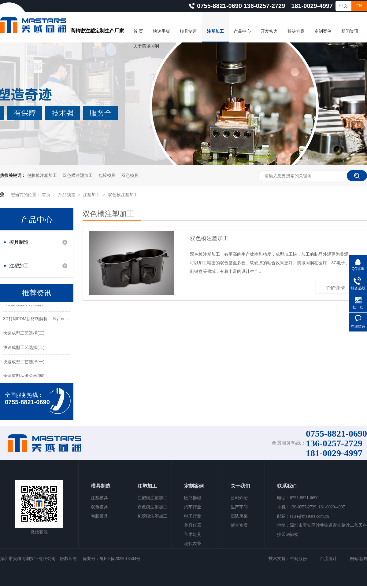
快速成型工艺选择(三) (23, 333)
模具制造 (188, 31)
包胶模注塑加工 (42, 175)
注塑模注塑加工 (152, 498)
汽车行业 (192, 507)
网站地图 (358, 558)
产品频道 (67, 194)
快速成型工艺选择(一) (23, 362)
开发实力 (269, 31)
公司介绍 (239, 498)
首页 (47, 194)
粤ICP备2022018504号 (120, 558)
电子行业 (192, 516)
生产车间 (239, 507)
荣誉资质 (239, 525)
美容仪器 (192, 525)
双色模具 (130, 175)
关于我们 (240, 486)
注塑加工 (215, 31)
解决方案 (296, 31)
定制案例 (323, 31)
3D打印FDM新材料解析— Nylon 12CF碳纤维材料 (50, 319)
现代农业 (192, 543)
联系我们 (287, 486)
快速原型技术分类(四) (23, 376)
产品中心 (242, 31)
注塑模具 (99, 498)
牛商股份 (298, 558)
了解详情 (335, 288)
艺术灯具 (192, 534)
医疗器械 (192, 498)
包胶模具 (107, 175)
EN (359, 6)
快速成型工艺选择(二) (23, 348)
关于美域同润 (146, 46)
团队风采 (239, 516)
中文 (343, 6)
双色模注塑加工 (78, 175)
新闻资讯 (349, 31)
